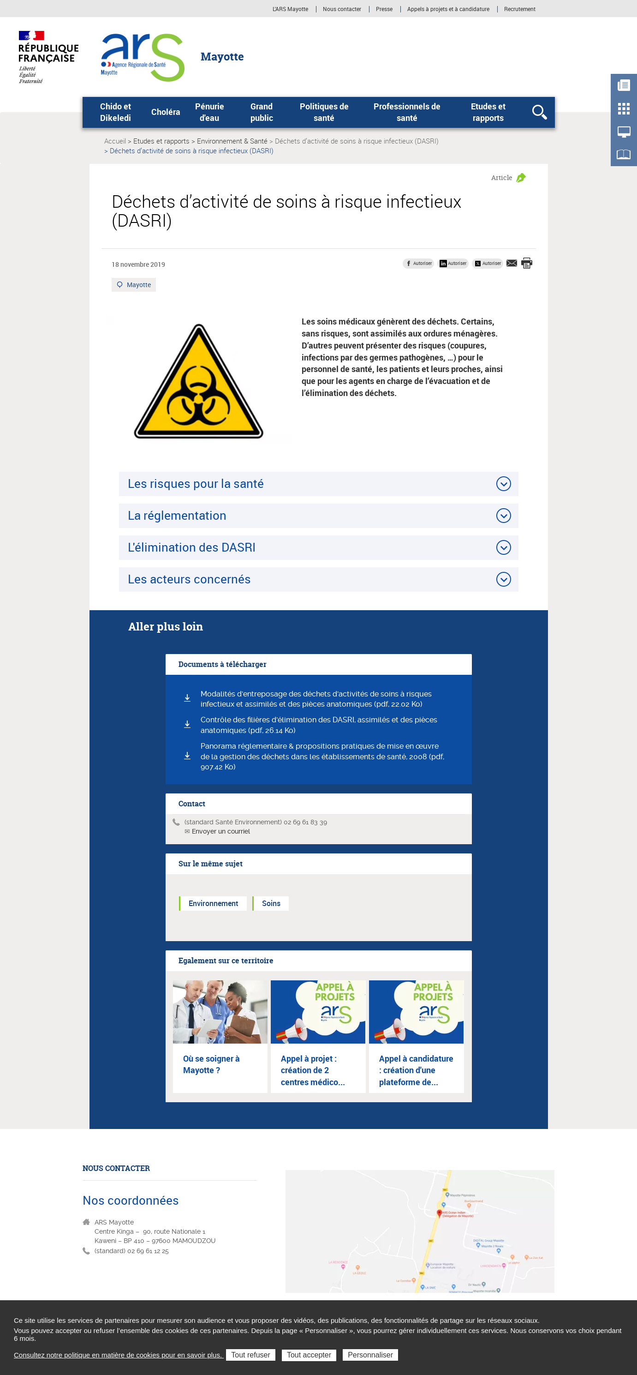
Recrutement (520, 9)
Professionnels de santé (407, 112)
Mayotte (139, 286)
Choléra (165, 111)
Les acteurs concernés (189, 579)
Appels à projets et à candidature (448, 9)
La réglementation (177, 515)
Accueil (115, 140)
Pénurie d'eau (209, 112)
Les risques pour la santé (196, 483)
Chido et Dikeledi (115, 112)
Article (501, 177)
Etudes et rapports (488, 112)
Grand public (261, 112)
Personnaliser (370, 1355)
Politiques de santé (324, 112)
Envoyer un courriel (221, 831)
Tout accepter (309, 1355)
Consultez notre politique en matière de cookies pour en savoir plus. (119, 1355)
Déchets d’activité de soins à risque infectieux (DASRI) (357, 140)
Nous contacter (342, 9)
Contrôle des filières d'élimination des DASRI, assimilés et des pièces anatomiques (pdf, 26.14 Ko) (319, 725)
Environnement (213, 903)
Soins (271, 903)
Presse (384, 9)
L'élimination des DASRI (192, 547)
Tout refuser (250, 1355)
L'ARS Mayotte (290, 9)
